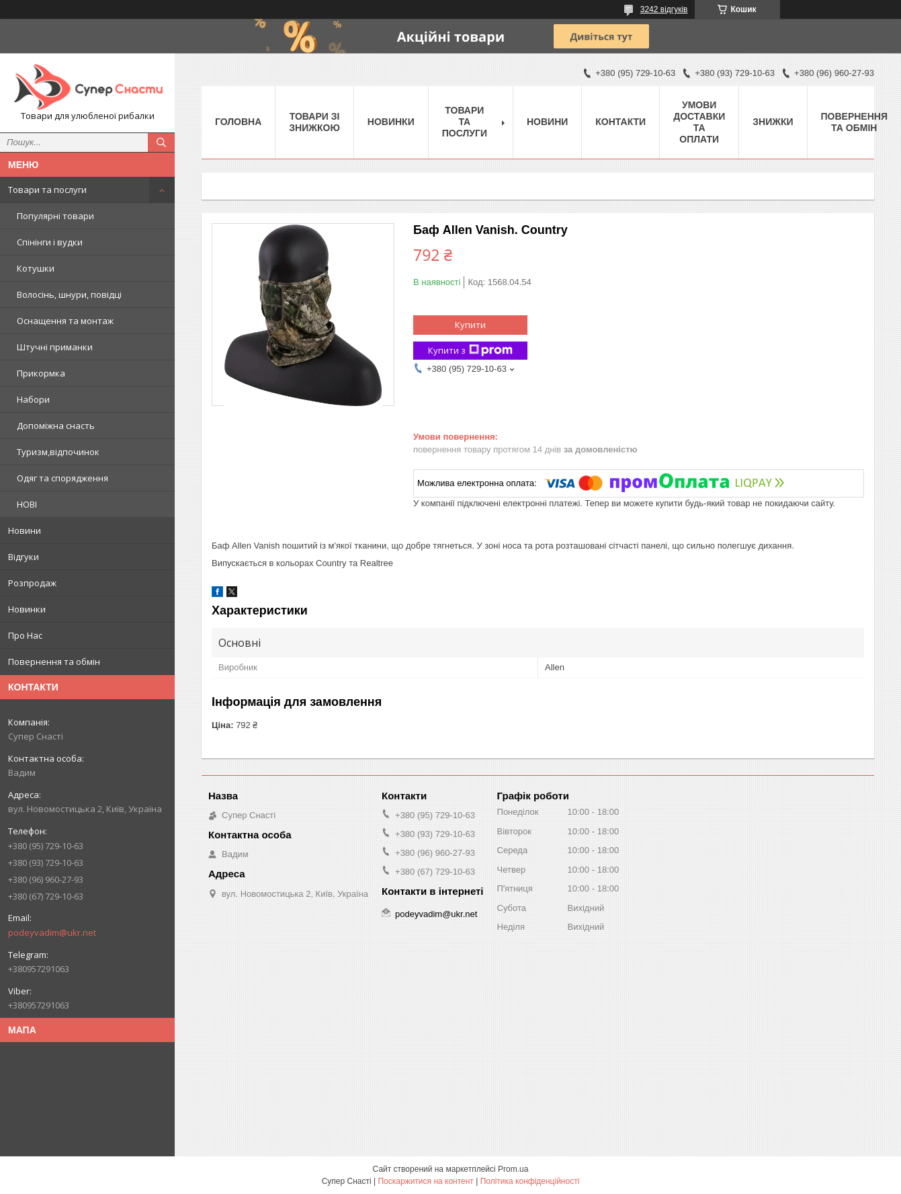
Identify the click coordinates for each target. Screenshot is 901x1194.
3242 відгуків (664, 9)
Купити (470, 325)
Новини (24, 530)
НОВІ (27, 504)
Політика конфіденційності (530, 1181)
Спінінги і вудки (50, 242)
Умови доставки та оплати (699, 122)
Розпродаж (32, 583)
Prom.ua (513, 1169)
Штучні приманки (55, 347)
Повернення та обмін (54, 661)
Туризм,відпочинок (58, 452)
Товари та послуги (47, 190)
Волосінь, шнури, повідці (69, 294)
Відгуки (23, 557)
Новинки (27, 609)
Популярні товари (55, 216)
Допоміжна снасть (56, 426)
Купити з (470, 350)
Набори (33, 399)
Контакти (620, 121)
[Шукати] (161, 142)
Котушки (35, 268)
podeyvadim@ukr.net (52, 932)
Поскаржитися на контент (425, 1181)
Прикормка (41, 373)
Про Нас (25, 635)
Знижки (773, 121)
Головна (238, 121)
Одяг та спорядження (62, 478)
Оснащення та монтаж (65, 321)
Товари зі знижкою (314, 122)
